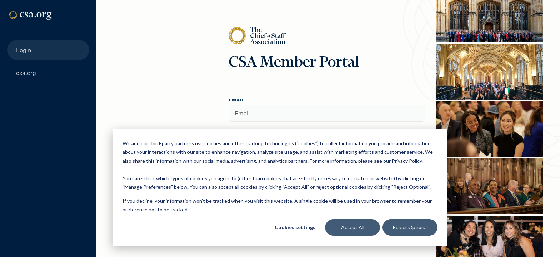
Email (237, 100)
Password (244, 133)
